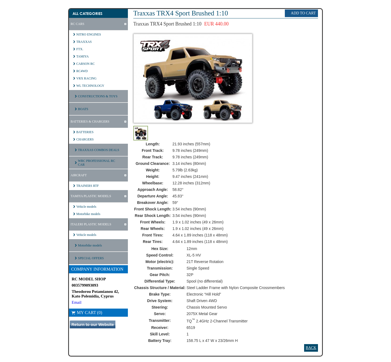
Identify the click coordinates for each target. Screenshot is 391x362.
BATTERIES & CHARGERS (90, 121)
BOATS (83, 109)
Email (76, 302)
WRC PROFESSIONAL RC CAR (96, 162)
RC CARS (77, 24)
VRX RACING (86, 78)
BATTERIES (84, 132)
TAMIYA (82, 56)
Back (311, 348)
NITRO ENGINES (88, 34)
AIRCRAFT (79, 175)
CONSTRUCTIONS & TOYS (98, 96)
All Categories (87, 13)
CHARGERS (85, 139)
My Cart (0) (86, 312)
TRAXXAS (84, 42)
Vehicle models (86, 207)
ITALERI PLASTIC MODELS (91, 224)
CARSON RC (85, 64)
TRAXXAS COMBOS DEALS (98, 150)
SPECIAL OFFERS (91, 258)
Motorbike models (88, 214)
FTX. (79, 49)
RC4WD (82, 71)
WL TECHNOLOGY (90, 86)
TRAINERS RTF (87, 186)
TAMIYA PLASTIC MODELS (91, 196)
